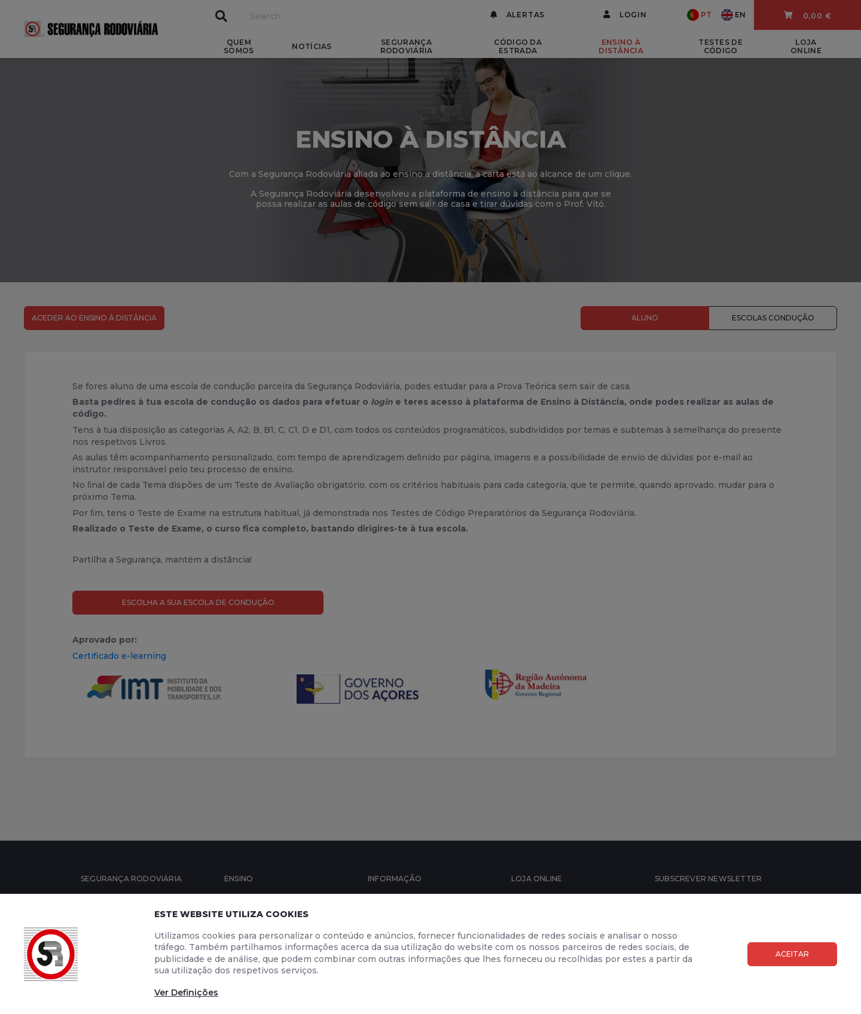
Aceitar (792, 953)
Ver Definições (186, 992)
